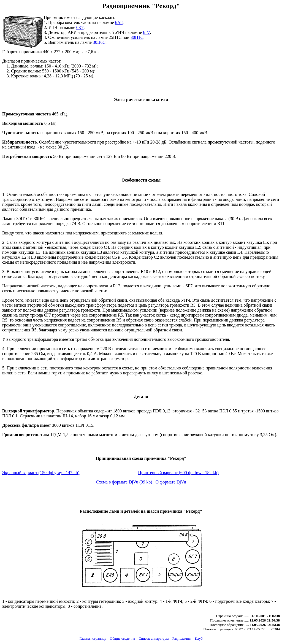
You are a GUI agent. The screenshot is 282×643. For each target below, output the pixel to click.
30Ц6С (99, 42)
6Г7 (146, 32)
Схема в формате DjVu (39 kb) (124, 482)
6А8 (119, 22)
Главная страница (92, 638)
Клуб (198, 638)
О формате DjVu (171, 482)
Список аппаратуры (154, 638)
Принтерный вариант (178, 472)
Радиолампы (181, 638)
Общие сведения (122, 638)
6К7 (80, 27)
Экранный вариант (40, 472)
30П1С (137, 37)
